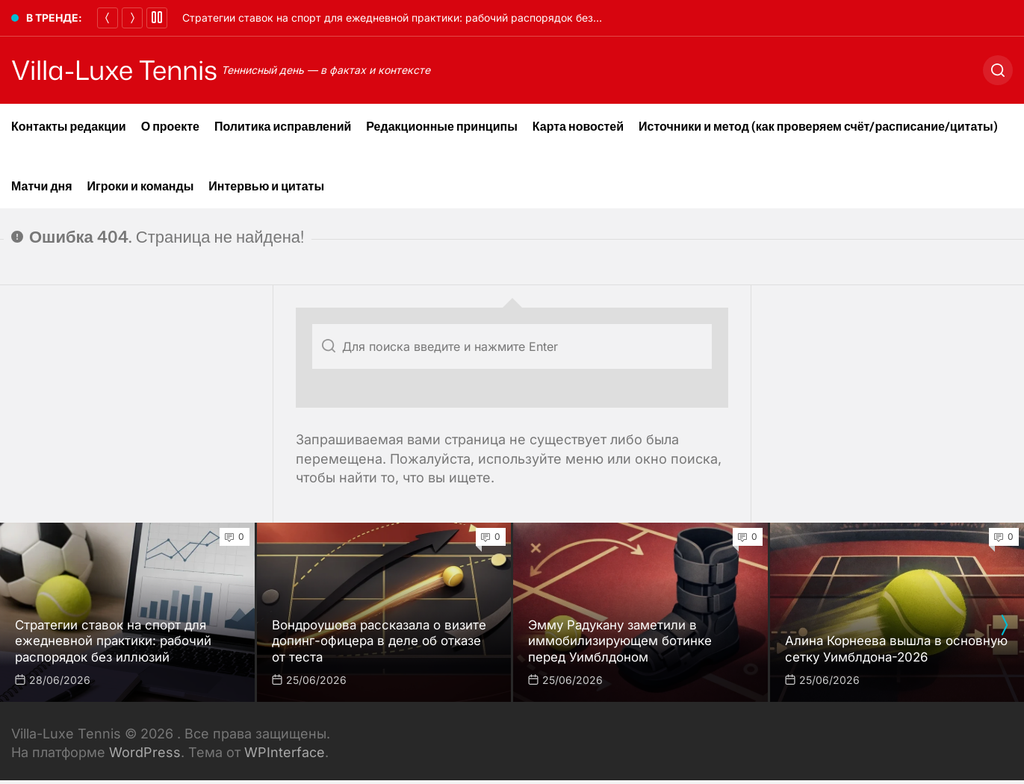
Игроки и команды (140, 185)
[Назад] (107, 17)
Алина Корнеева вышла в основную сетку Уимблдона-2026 (896, 648)
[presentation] (1004, 625)
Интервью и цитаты (266, 185)
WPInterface (284, 752)
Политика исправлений (282, 126)
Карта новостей (578, 126)
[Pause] (156, 17)
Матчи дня (41, 185)
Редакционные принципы (442, 126)
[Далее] (132, 17)
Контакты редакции (68, 126)
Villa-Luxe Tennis (127, 70)
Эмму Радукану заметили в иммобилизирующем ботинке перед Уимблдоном (627, 641)
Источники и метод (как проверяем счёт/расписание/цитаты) (818, 126)
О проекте (170, 126)
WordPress (145, 752)
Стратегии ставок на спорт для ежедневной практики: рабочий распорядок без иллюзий (411, 17)
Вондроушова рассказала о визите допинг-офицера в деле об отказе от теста (375, 641)
